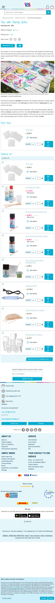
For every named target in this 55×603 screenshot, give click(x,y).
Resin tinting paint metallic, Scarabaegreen (35, 261)
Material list (8, 46)
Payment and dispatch (8, 459)
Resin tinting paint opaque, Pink (36, 212)
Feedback (41, 423)
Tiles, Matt (29, 130)
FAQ (29, 449)
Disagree (44, 598)
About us (4, 440)
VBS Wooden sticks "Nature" (35, 310)
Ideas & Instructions (8, 18)
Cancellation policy (7, 461)
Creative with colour (20, 18)
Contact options (33, 464)
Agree (51, 598)
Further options (6, 598)
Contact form (14, 423)
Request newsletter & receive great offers (27, 369)
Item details (32, 138)
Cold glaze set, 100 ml (33, 187)
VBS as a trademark (7, 444)
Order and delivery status (35, 467)
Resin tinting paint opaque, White (37, 236)
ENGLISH (27, 521)
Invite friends (32, 442)
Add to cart (49, 144)
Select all (6, 158)
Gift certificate (32, 440)
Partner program (6, 442)
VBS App (4, 470)
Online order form (6, 457)
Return (3, 466)
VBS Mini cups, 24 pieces (34, 335)
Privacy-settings (6, 463)
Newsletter (31, 444)
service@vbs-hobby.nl (39, 462)
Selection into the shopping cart (39, 359)
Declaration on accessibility (9, 468)
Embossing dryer (31, 286)
